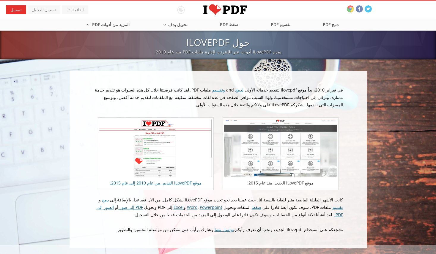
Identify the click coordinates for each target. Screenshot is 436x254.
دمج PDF (331, 24)
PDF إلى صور (130, 207)
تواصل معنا (224, 229)
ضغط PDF (229, 24)
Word (192, 207)
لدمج (239, 90)
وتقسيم (218, 90)
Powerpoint (211, 207)
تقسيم (337, 207)
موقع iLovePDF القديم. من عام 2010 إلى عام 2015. (156, 183)
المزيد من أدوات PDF (108, 24)
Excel (179, 207)
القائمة (75, 9)
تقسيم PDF (280, 24)
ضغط (256, 207)
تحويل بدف (175, 24)
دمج (105, 200)
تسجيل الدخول (44, 9)
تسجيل (16, 9)
